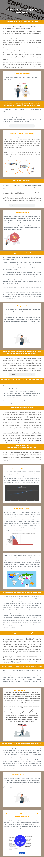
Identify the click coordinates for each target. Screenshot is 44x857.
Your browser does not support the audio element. (22, 126)
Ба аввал (22, 853)
